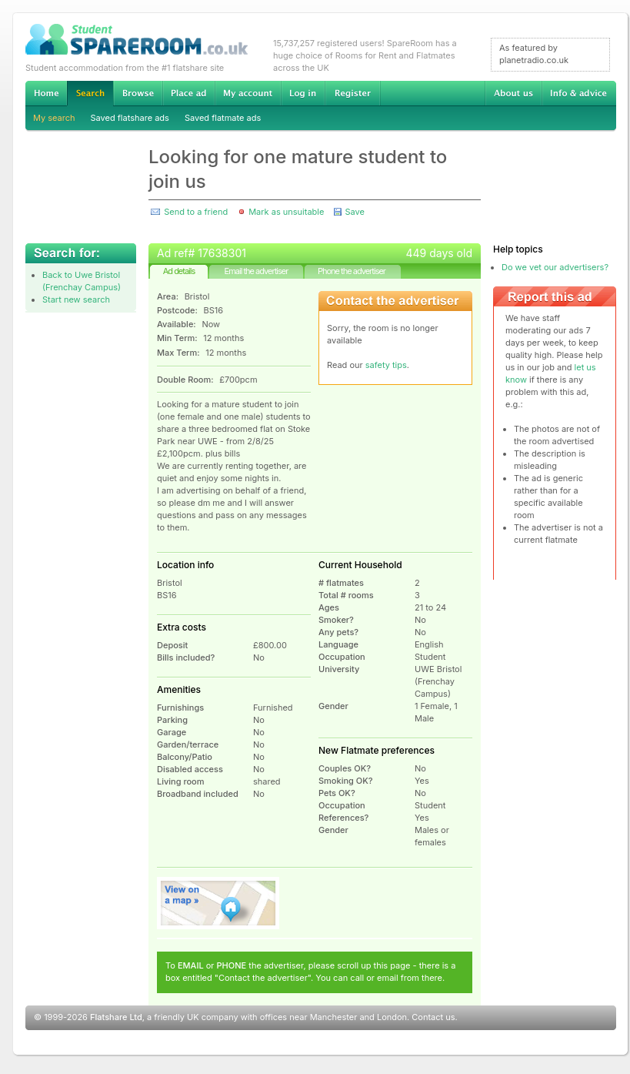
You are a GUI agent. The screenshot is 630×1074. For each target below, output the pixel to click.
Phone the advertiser (351, 271)
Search (90, 93)
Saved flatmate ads (223, 117)
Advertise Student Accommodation (188, 93)
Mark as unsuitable (286, 211)
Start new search (76, 299)
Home (46, 93)
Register (353, 93)
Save (354, 211)
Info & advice (579, 93)
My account (248, 93)
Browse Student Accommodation (137, 93)
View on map (218, 903)
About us (513, 93)
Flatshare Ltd (116, 1017)
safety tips (386, 365)
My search (54, 117)
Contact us (433, 1017)
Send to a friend (196, 211)
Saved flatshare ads (130, 117)
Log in (303, 93)
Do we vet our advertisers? (555, 267)
